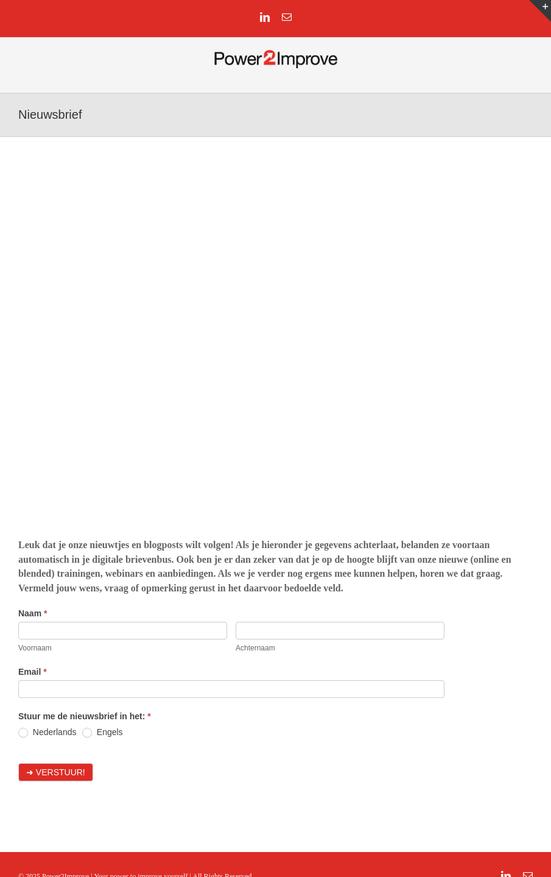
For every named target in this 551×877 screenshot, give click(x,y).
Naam (32, 613)
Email (32, 672)
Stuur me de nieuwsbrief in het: (84, 716)
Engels (102, 732)
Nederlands (47, 732)
